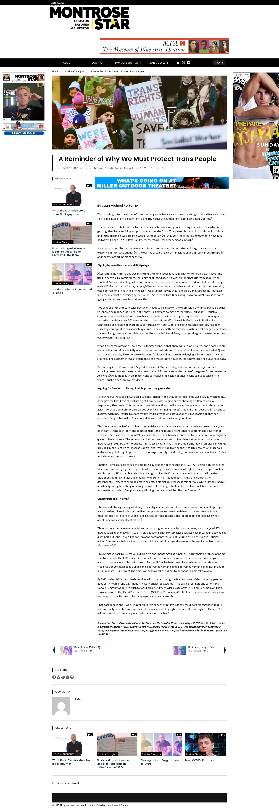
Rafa (98, 168)
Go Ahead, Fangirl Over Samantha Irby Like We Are (218, 647)
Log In (219, 62)
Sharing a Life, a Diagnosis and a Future (72, 291)
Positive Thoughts (74, 71)
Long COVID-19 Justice (200, 760)
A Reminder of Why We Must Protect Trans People (117, 71)
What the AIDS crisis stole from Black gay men (68, 212)
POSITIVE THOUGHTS (63, 204)
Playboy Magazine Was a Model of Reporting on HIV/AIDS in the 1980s (68, 252)
